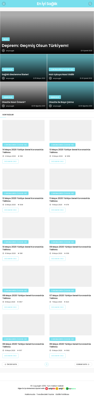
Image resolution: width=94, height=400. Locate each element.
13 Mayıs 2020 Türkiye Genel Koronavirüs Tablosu (69, 151)
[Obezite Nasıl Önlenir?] (23, 95)
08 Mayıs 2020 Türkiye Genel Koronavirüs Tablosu (23, 297)
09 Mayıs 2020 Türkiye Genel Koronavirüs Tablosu (70, 248)
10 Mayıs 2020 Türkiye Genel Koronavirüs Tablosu (22, 248)
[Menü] (4, 4)
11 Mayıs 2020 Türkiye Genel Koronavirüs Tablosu (69, 199)
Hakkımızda (30, 394)
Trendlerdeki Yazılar (45, 394)
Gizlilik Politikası (62, 394)
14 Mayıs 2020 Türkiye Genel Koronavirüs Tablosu (22, 151)
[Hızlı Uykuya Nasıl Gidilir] (70, 68)
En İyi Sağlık (47, 3)
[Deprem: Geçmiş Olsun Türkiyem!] (47, 32)
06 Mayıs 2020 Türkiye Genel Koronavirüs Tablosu (23, 345)
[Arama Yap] (90, 4)
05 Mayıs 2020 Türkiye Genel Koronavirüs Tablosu (70, 345)
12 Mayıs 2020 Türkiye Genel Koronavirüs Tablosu (22, 199)
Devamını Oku (10, 161)
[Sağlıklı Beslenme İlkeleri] (23, 68)
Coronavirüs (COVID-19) (15, 145)
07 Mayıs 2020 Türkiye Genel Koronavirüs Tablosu (70, 297)
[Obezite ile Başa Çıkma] (70, 95)
